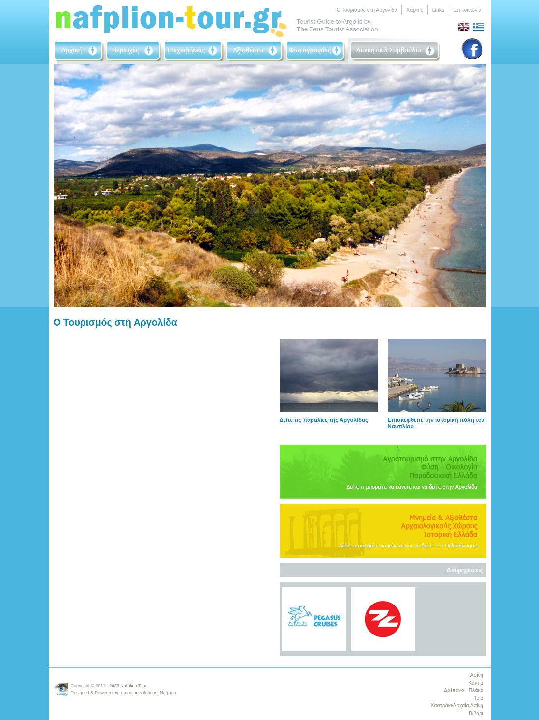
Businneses (194, 51)
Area (133, 51)
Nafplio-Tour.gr (171, 19)
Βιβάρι (476, 713)
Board (395, 51)
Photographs (315, 51)
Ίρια (478, 698)
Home (79, 51)
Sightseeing (255, 51)
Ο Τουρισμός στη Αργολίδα (367, 10)
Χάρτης (414, 10)
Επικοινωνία (467, 10)
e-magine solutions (138, 693)
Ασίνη (476, 675)
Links (438, 10)
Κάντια (475, 683)
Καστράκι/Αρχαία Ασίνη (457, 705)
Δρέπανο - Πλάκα (463, 690)
